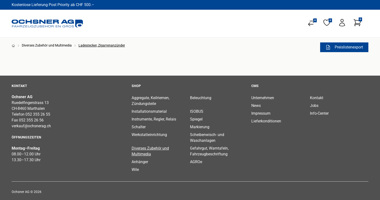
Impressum (260, 113)
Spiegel (196, 119)
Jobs (314, 105)
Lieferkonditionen (266, 121)
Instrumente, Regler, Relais (154, 119)
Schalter (139, 127)
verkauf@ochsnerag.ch (31, 126)
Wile (135, 169)
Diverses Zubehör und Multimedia (47, 45)
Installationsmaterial (149, 111)
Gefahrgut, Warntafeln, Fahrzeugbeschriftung (209, 151)
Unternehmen (262, 98)
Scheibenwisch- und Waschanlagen (207, 137)
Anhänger (140, 162)
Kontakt (316, 98)
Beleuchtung (200, 98)
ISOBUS (196, 111)
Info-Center (319, 113)
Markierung (199, 127)
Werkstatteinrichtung (149, 134)
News (256, 105)
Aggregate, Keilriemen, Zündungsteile (150, 101)
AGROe (196, 162)
